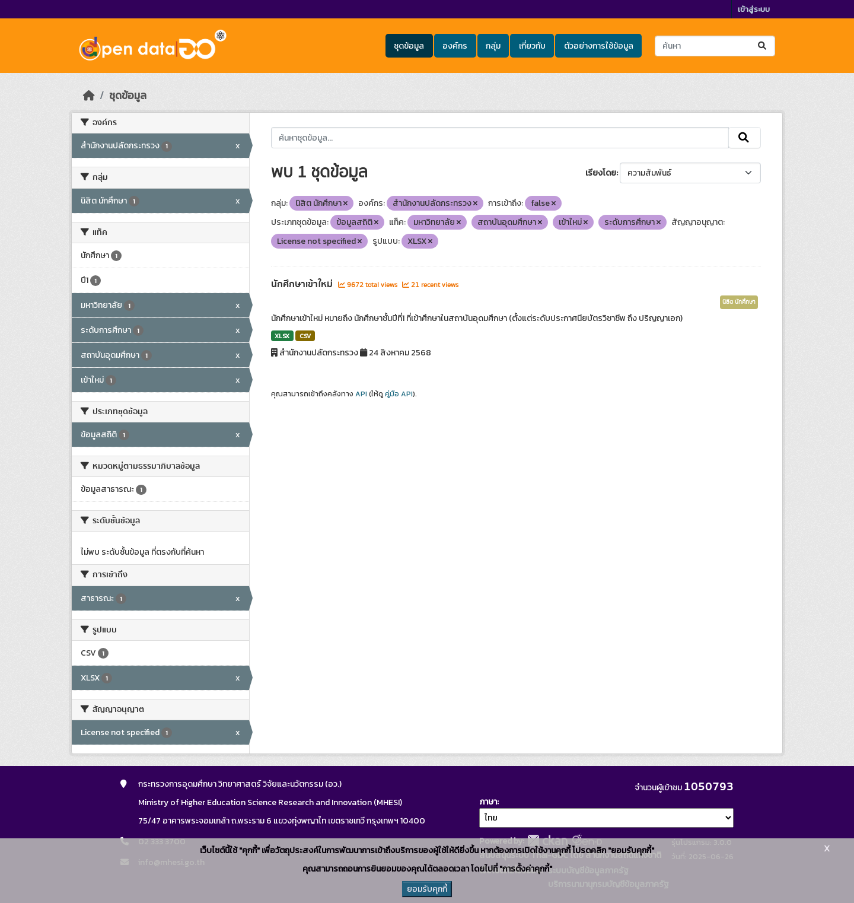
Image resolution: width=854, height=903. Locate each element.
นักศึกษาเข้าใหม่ (303, 284)
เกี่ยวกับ (532, 46)
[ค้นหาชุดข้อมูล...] (715, 46)
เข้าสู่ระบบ (754, 9)
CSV (305, 336)
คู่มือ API (399, 394)
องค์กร (454, 46)
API (361, 394)
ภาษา (488, 802)
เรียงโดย (600, 173)
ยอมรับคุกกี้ (427, 889)
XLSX (282, 336)
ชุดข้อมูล (409, 46)
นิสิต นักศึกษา (739, 302)
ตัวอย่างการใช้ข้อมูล (598, 46)
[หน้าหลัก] (89, 95)
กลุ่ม (493, 46)
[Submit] (763, 46)
